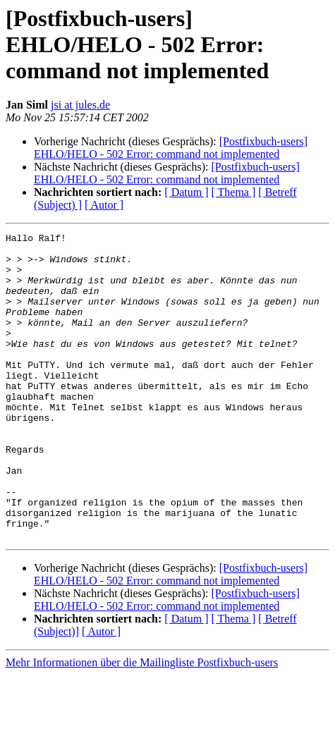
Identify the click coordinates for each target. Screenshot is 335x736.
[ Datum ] (186, 192)
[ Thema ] (234, 192)
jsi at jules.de (80, 105)
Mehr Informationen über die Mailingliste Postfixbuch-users (142, 724)
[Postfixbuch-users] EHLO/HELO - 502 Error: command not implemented (170, 147)
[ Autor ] (104, 205)
